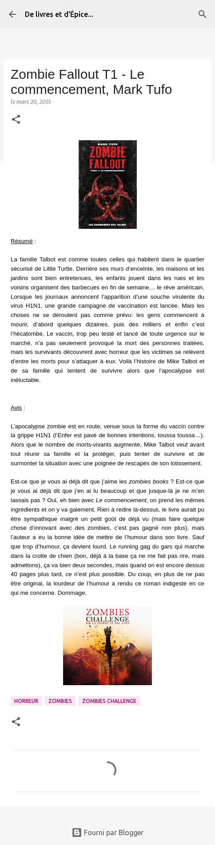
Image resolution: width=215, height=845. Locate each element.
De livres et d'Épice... (59, 14)
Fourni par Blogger (107, 833)
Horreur (26, 701)
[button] (16, 120)
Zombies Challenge (109, 701)
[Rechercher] (202, 14)
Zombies (60, 701)
